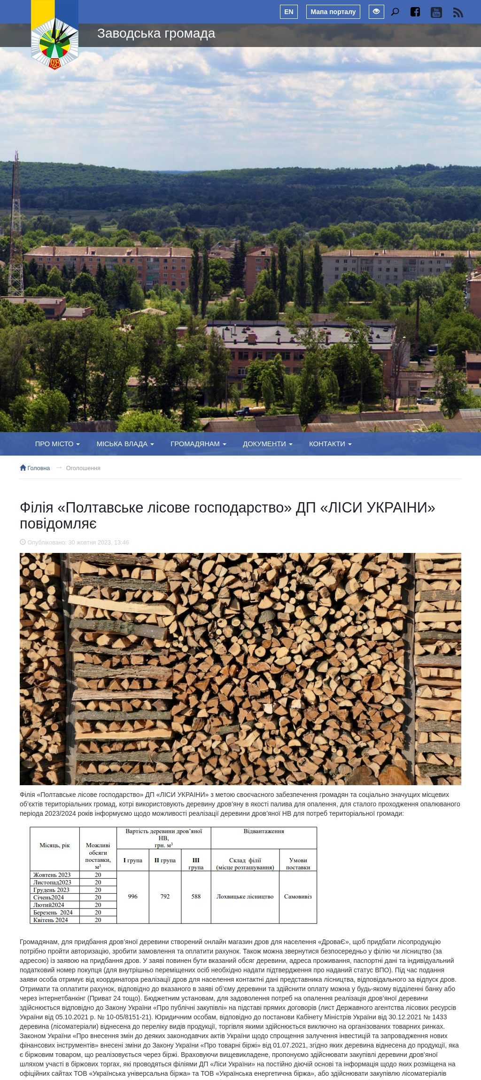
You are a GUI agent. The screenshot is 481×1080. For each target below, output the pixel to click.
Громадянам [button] (198, 444)
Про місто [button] (57, 444)
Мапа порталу (333, 12)
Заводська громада (156, 33)
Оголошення (83, 468)
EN (288, 12)
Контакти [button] (330, 444)
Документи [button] (268, 444)
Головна (35, 468)
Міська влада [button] (125, 444)
